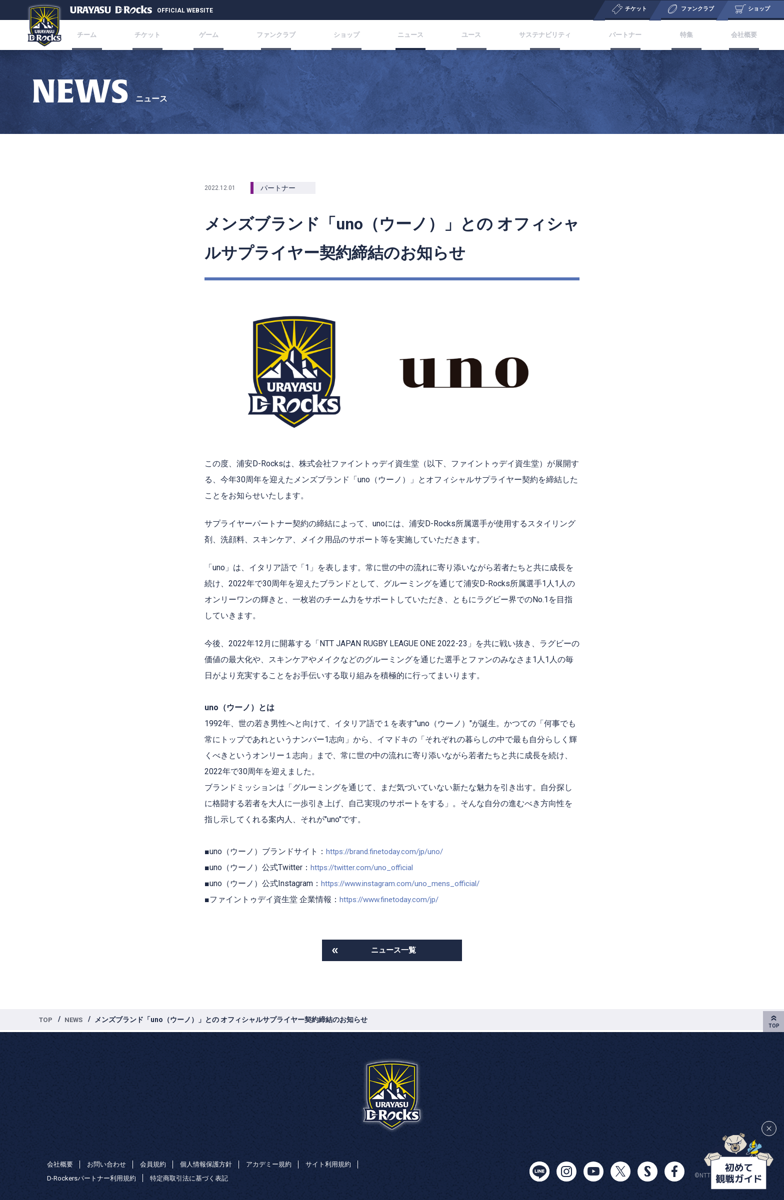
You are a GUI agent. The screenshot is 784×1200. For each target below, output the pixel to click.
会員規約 (159, 1164)
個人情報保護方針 (215, 1164)
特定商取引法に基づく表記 (198, 1178)
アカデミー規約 (281, 1164)
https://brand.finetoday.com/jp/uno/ (388, 851)
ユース (464, 34)
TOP (46, 1021)
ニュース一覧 (394, 951)
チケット (166, 34)
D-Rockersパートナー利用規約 (94, 1178)
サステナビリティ (534, 34)
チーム (111, 34)
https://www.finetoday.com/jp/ (393, 899)
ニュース (409, 34)
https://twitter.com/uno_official (364, 867)
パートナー (614, 34)
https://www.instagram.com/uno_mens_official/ (404, 883)
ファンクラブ (284, 34)
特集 (668, 34)
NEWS (76, 1021)
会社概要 (719, 34)
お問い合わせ (110, 1164)
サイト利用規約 (344, 1164)
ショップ (350, 34)
